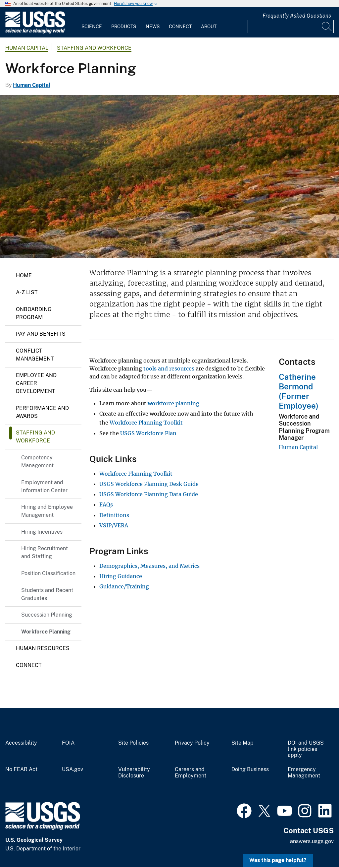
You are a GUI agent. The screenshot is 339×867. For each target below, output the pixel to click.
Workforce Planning (46, 632)
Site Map (242, 743)
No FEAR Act (21, 769)
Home (24, 275)
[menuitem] (92, 22)
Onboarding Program (34, 313)
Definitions (114, 515)
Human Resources (43, 648)
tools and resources (168, 368)
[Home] (35, 32)
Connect (180, 26)
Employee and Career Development (36, 383)
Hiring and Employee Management (47, 511)
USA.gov (72, 769)
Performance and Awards (42, 412)
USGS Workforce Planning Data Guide (148, 494)
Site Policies (133, 743)
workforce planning (173, 403)
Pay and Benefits (41, 334)
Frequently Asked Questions (297, 16)
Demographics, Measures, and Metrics (149, 566)
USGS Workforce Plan (148, 433)
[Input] (291, 26)
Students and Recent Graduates (47, 594)
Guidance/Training (124, 586)
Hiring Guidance (120, 576)
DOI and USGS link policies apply (306, 749)
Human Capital (26, 48)
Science (91, 26)
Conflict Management (35, 355)
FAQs (106, 504)
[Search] (327, 26)
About (209, 26)
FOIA (68, 743)
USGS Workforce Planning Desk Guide (149, 484)
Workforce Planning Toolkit (146, 422)
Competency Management (37, 461)
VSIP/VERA (113, 525)
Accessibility (21, 743)
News (153, 26)
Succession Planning (46, 615)
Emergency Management (304, 773)
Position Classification (48, 573)
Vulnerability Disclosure (134, 773)
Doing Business (250, 769)
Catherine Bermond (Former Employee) (298, 391)
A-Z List (27, 292)
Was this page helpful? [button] (278, 860)
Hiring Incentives (42, 532)
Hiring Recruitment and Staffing (44, 552)
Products (123, 26)
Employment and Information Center (44, 486)
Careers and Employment (190, 773)
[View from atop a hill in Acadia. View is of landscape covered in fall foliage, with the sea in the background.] (169, 176)
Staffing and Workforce (94, 48)
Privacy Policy (192, 743)
